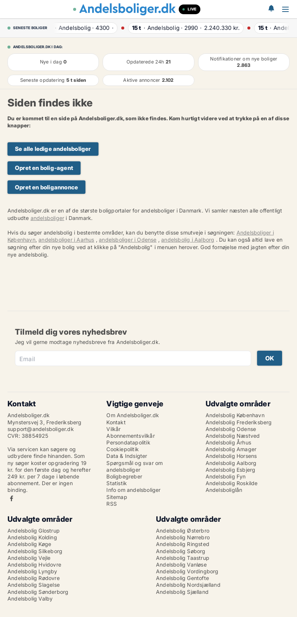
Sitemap (116, 497)
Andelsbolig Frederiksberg (239, 422)
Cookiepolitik (122, 449)
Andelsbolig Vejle (28, 558)
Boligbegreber (124, 476)
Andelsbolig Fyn (226, 476)
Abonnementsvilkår (130, 435)
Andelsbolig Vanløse (181, 564)
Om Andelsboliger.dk (132, 415)
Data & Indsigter (126, 456)
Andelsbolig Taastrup (182, 558)
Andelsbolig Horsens (231, 456)
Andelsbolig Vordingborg (187, 571)
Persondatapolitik (128, 442)
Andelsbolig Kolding (32, 537)
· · (80, 27)
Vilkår (113, 429)
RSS (111, 503)
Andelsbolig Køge (29, 544)
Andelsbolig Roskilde (232, 483)
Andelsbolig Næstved (233, 435)
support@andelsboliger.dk (40, 429)
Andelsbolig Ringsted (182, 544)
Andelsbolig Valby (30, 598)
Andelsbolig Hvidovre (34, 564)
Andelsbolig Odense (231, 429)
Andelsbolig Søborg (181, 551)
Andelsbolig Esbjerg (231, 469)
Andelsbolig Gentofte (182, 578)
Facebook (11, 498)
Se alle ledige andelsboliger (53, 148)
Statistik (116, 483)
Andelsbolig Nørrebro (183, 537)
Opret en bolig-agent (44, 167)
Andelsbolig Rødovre (33, 578)
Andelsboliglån (224, 490)
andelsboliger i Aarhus (66, 239)
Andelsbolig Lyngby (32, 571)
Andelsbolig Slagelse (33, 585)
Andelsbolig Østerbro (182, 530)
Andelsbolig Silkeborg (34, 551)
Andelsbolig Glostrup (33, 530)
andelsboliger (48, 218)
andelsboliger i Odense (127, 239)
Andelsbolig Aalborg (231, 463)
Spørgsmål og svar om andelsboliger (134, 466)
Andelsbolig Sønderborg (37, 592)
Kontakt (115, 422)
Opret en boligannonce (46, 187)
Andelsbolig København (235, 415)
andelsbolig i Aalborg (187, 239)
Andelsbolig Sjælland (182, 592)
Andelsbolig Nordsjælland (188, 585)
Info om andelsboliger (133, 490)
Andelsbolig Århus (228, 442)
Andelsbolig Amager (231, 449)
